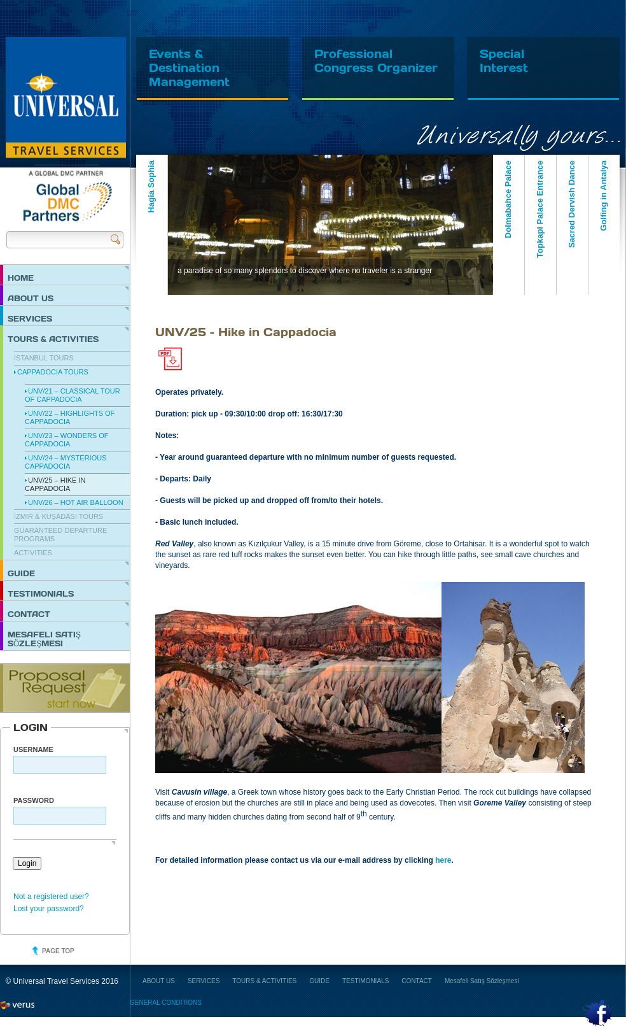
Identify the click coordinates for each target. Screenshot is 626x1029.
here (443, 860)
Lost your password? (48, 908)
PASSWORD (33, 800)
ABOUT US (30, 298)
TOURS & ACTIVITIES (53, 338)
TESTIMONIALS (41, 593)
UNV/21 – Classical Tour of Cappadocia (72, 395)
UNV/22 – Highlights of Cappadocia (70, 417)
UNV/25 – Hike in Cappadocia (55, 484)
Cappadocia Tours (52, 372)
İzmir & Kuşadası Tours (58, 516)
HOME (21, 277)
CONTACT (29, 613)
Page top (58, 950)
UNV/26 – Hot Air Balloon (75, 502)
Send (115, 239)
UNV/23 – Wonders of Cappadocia (67, 440)
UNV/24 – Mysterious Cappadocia (65, 462)
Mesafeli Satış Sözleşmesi (44, 639)
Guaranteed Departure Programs (60, 535)
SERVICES (30, 318)
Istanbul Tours (44, 358)
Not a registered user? (51, 896)
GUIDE (21, 573)
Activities (33, 553)
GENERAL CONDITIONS (166, 1002)
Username (33, 749)
